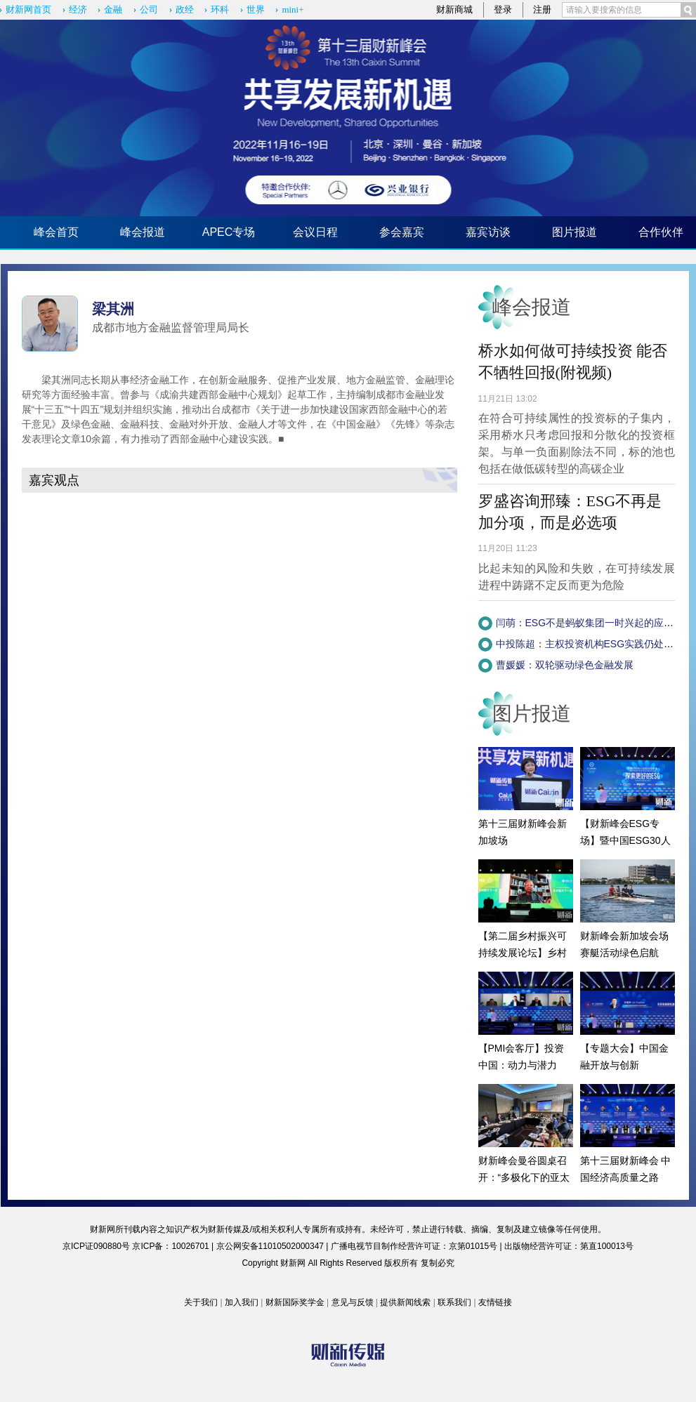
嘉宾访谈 (488, 232)
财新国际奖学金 (294, 1302)
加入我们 (241, 1302)
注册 (542, 9)
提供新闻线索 (405, 1302)
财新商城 (454, 9)
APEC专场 (229, 232)
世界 (256, 9)
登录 (503, 9)
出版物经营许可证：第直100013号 (568, 1246)
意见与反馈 (352, 1302)
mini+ (292, 9)
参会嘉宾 (401, 232)
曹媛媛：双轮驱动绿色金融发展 (564, 664)
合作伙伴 (660, 232)
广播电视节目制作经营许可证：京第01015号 (414, 1246)
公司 (149, 9)
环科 (220, 9)
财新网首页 (28, 9)
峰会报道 (142, 232)
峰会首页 (56, 232)
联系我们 (454, 1302)
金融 (113, 9)
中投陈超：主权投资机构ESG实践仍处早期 (590, 643)
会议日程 (315, 232)
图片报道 (574, 232)
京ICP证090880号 (96, 1246)
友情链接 (495, 1302)
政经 (185, 9)
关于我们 (201, 1302)
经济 (78, 9)
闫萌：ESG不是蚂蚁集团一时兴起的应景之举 (595, 622)
